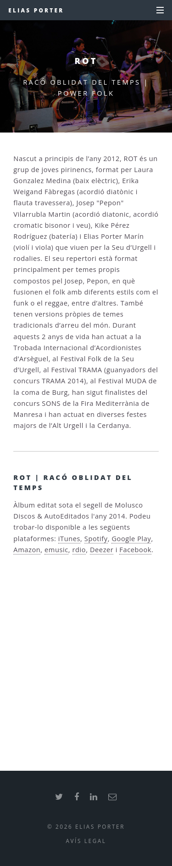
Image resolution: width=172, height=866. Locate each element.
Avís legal (86, 840)
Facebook (135, 549)
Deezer (101, 549)
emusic (56, 549)
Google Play (131, 538)
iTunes (69, 538)
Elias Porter (36, 10)
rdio (79, 549)
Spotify (96, 538)
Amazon (26, 549)
